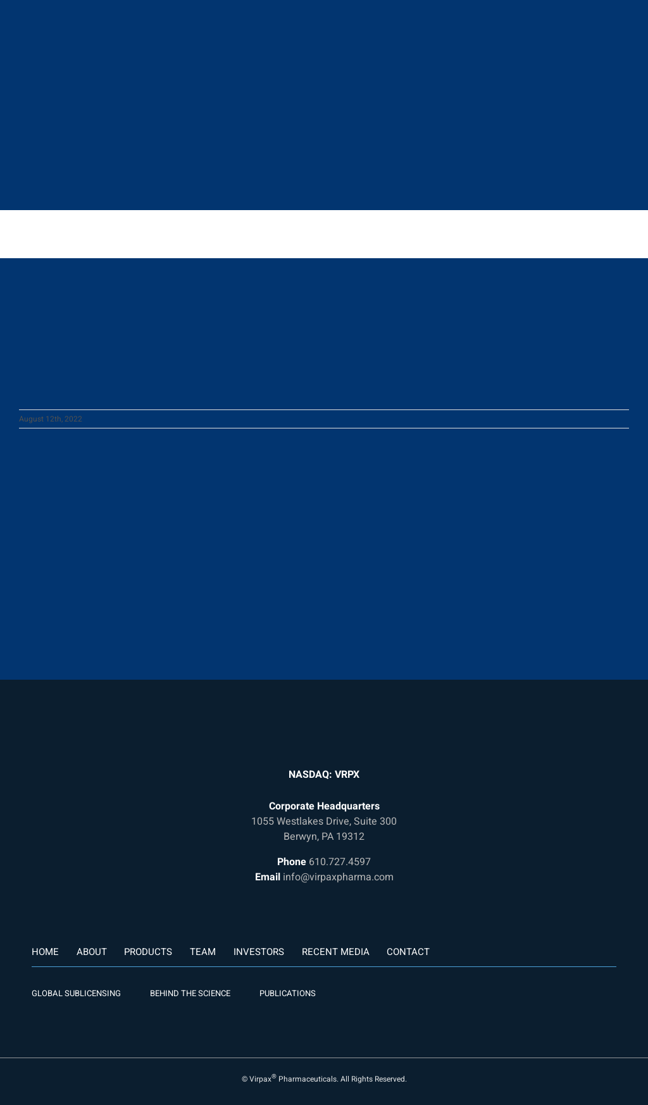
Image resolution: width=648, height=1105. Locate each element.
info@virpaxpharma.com (338, 877)
